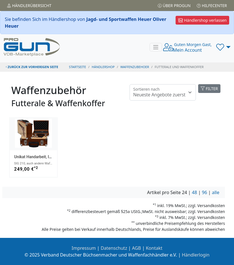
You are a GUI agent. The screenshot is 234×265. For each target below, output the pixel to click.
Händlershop (103, 67)
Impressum (84, 248)
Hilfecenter (212, 5)
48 (194, 192)
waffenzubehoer (134, 67)
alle (215, 192)
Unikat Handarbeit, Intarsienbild (42, 157)
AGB (136, 248)
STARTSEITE (77, 67)
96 (204, 192)
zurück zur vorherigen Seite (32, 67)
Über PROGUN (174, 5)
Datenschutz (114, 248)
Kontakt (154, 248)
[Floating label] (163, 92)
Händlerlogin (195, 255)
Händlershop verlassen (202, 20)
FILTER (209, 88)
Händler (29, 5)
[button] (223, 47)
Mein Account (192, 47)
